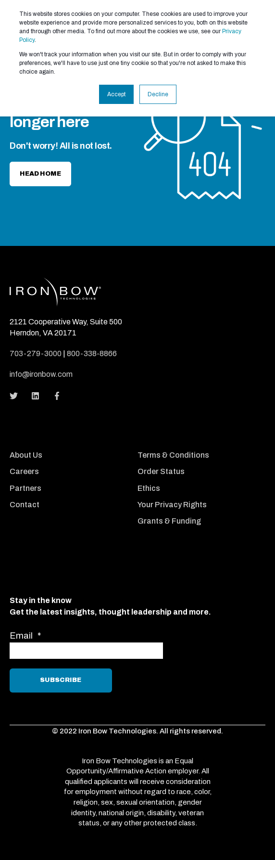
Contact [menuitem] (24, 505)
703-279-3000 (36, 353)
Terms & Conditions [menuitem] (173, 455)
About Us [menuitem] (26, 455)
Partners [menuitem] (25, 488)
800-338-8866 (92, 353)
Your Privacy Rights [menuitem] (172, 505)
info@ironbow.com (41, 374)
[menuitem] (71, 442)
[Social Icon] (17, 396)
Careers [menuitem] (24, 471)
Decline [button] (158, 94)
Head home (40, 173)
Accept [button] (116, 94)
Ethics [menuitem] (149, 488)
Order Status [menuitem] (161, 471)
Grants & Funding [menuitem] (169, 521)
